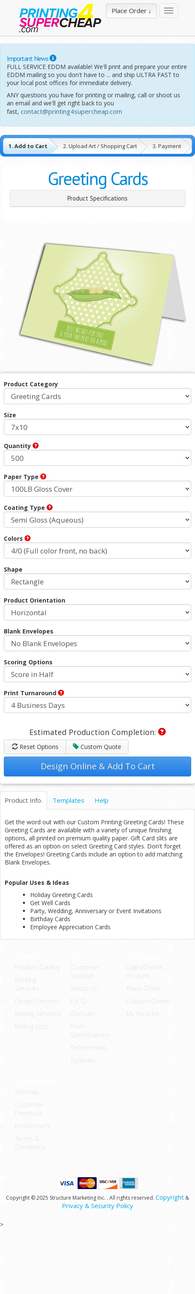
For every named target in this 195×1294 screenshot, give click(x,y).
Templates (68, 800)
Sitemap (27, 1092)
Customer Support (84, 971)
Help (102, 800)
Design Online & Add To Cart (98, 766)
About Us (83, 988)
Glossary (83, 1013)
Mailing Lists (32, 1026)
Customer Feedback (29, 1108)
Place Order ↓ (131, 10)
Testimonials (88, 1047)
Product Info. (23, 800)
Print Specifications (90, 1030)
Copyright (170, 1197)
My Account (142, 1013)
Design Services (38, 1001)
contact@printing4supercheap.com (71, 111)
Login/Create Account (144, 971)
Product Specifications (97, 198)
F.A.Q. (78, 1001)
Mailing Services (37, 1013)
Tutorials (82, 1060)
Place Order (143, 988)
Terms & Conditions (30, 1142)
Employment (33, 1125)
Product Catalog (37, 967)
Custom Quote (97, 747)
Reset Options (35, 747)
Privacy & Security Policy (97, 1205)
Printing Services (27, 983)
